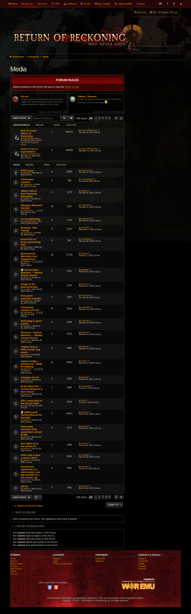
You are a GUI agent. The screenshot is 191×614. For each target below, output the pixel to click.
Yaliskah (26, 173)
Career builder (124, 3)
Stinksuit (84, 347)
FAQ (154, 12)
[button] (91, 118)
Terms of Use (72, 86)
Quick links (141, 12)
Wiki (57, 3)
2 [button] (99, 118)
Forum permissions (30, 526)
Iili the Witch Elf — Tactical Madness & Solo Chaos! (31, 389)
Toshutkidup (28, 247)
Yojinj (25, 406)
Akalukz (84, 191)
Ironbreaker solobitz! (27, 180)
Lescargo (27, 289)
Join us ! (28, 3)
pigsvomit (27, 369)
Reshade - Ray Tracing (29, 229)
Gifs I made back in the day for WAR (31, 402)
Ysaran (84, 361)
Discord (142, 568)
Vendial (26, 199)
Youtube (142, 566)
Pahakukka (27, 184)
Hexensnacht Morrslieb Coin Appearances (29, 256)
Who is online (25, 512)
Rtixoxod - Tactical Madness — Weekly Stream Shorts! (31, 335)
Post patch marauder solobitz (31, 297)
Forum (43, 3)
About (142, 3)
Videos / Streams (87, 96)
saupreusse (86, 170)
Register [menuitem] (165, 12)
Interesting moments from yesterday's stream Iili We (31, 430)
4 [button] (106, 118)
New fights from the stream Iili (29, 445)
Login (55, 561)
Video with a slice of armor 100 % (30, 456)
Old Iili (24, 486)
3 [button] (103, 118)
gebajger (84, 270)
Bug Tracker (104, 3)
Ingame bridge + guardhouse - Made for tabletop (31, 364)
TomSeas (27, 326)
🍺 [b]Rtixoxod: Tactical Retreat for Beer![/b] (31, 415)
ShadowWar (86, 386)
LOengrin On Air (30, 377)
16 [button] (116, 118)
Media (18, 69)
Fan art (24, 96)
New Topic (20, 118)
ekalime (26, 261)
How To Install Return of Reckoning (28, 133)
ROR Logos (27, 170)
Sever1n (84, 284)
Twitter (141, 563)
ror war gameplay (30, 218)
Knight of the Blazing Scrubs (29, 285)
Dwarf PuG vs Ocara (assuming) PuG (31, 242)
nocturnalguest (87, 179)
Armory (87, 3)
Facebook (143, 561)
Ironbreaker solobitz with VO (30, 308)
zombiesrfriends (29, 221)
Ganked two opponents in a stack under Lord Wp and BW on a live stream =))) (30, 472)
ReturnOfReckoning (31, 138)
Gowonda (100, 558)
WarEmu (100, 561)
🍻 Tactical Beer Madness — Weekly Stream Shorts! (31, 273)
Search (175, 50)
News (29, 158)
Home (14, 3)
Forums (14, 561)
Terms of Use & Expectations (29, 150)
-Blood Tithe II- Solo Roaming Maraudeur (29, 194)
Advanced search (143, 43)
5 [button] (109, 118)
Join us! (14, 574)
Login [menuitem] (175, 12)
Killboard (72, 3)
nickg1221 (85, 228)
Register (57, 558)
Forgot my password (63, 563)
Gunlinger (85, 455)
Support (142, 558)
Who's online (16, 563)
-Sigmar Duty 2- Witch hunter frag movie (30, 349)
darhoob (26, 278)
